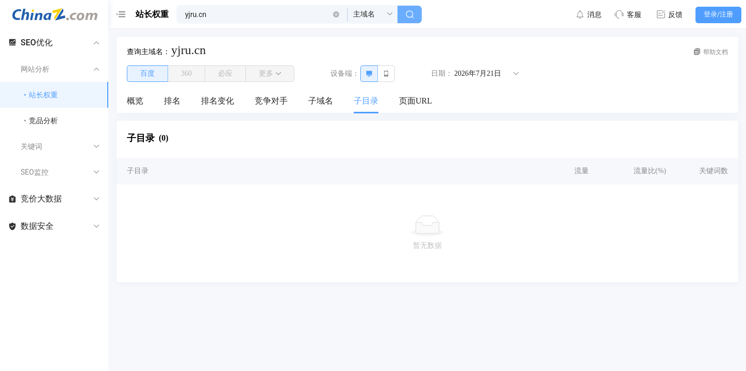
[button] (336, 14)
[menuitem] (135, 101)
